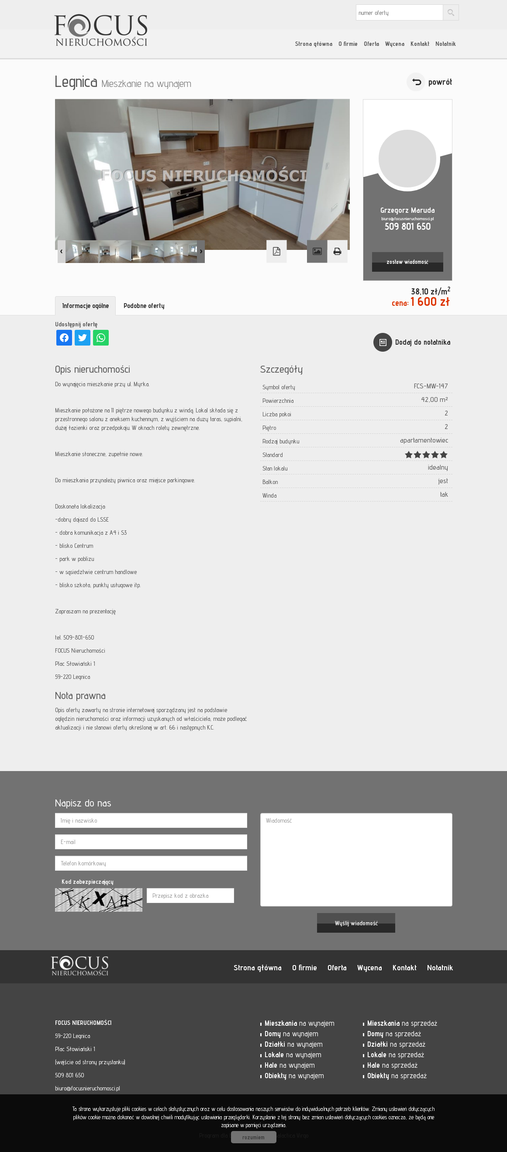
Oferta (371, 43)
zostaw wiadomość (407, 262)
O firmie (348, 43)
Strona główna (313, 43)
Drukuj (337, 251)
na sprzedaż (402, 1023)
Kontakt (419, 43)
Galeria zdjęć (317, 251)
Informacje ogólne (85, 305)
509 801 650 (408, 226)
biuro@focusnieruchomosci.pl (407, 218)
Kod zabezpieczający (88, 881)
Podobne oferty (144, 305)
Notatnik (445, 43)
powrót (440, 81)
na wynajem (300, 1023)
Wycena (394, 43)
